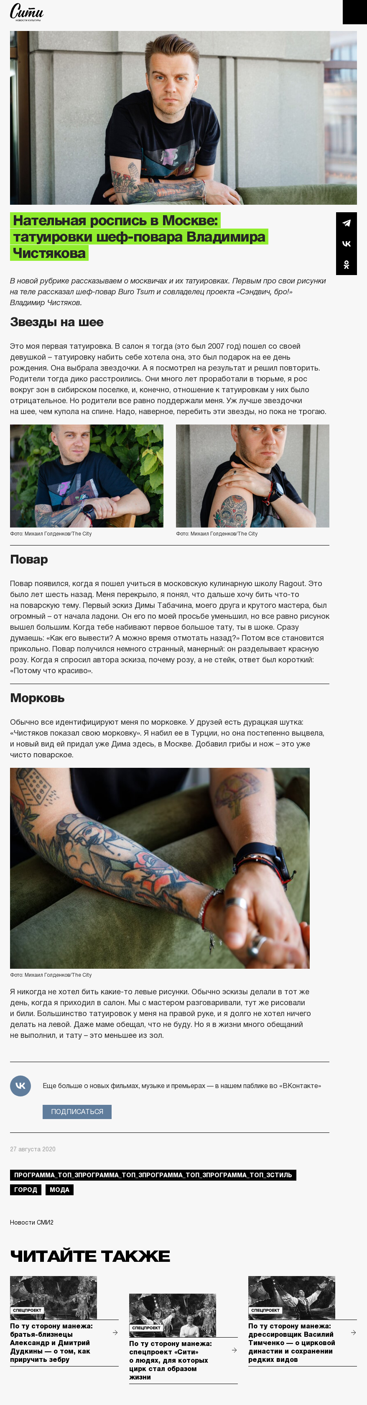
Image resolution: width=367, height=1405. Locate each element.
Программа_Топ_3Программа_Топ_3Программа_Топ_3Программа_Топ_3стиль (153, 1175)
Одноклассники (346, 264)
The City (27, 12)
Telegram (346, 222)
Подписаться (77, 1111)
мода (59, 1189)
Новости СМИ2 (32, 1222)
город (25, 1189)
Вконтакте (346, 243)
